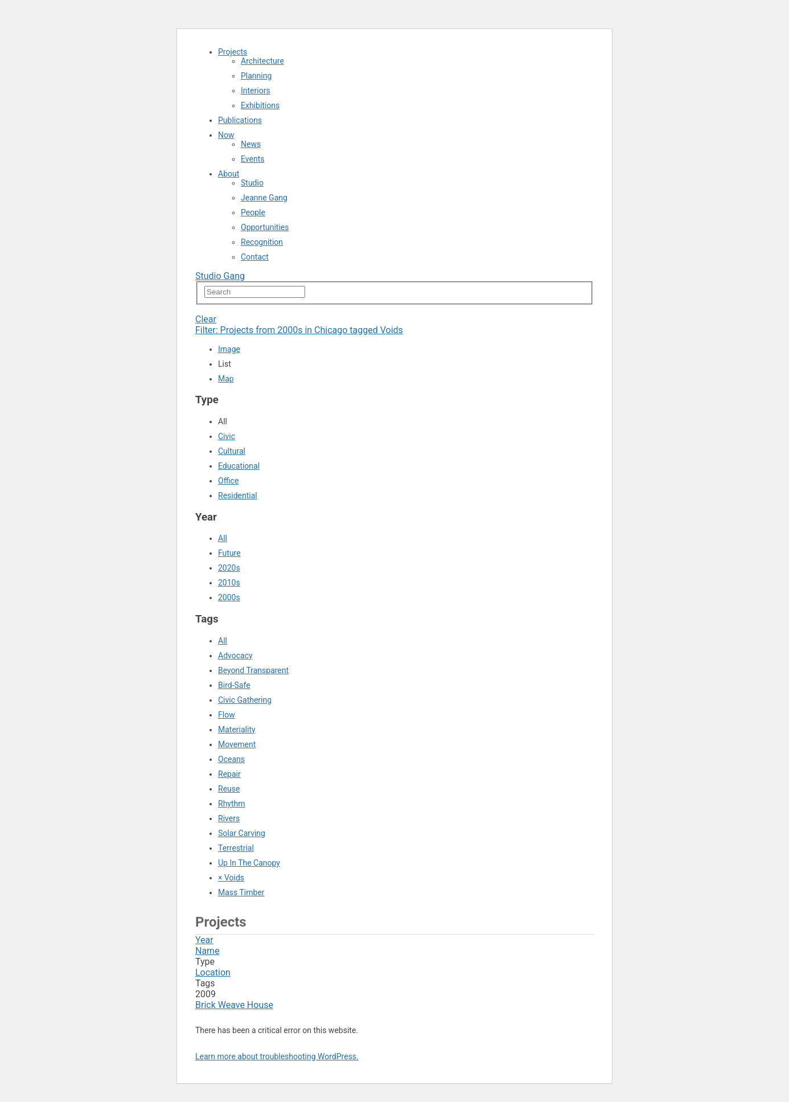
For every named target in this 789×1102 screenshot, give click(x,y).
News (251, 144)
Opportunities (265, 227)
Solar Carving (241, 833)
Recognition (262, 242)
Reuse (229, 788)
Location (213, 972)
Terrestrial (236, 848)
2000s (229, 597)
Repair (229, 774)
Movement (237, 744)
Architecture (262, 60)
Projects (232, 51)
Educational (239, 465)
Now (226, 135)
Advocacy (235, 655)
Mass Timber (241, 892)
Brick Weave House (234, 1004)
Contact (255, 256)
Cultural (231, 451)
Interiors (255, 90)
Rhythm (231, 803)
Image (229, 349)
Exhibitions (260, 105)
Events (252, 158)
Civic (226, 436)
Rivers (229, 818)
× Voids (231, 877)
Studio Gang (220, 276)
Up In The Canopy (249, 862)
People (253, 212)
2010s (229, 582)
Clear (205, 319)
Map (226, 378)
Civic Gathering (245, 699)
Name (207, 950)
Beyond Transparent (253, 670)
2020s (229, 567)
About (228, 173)
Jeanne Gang (264, 197)
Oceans (231, 759)
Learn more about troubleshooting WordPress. (277, 1056)
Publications (240, 120)
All (222, 538)
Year (204, 940)
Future (229, 553)
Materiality (237, 729)
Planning (256, 75)
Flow (226, 714)
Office (228, 480)
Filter (299, 330)
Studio (252, 182)
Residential (237, 495)
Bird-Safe (234, 685)
